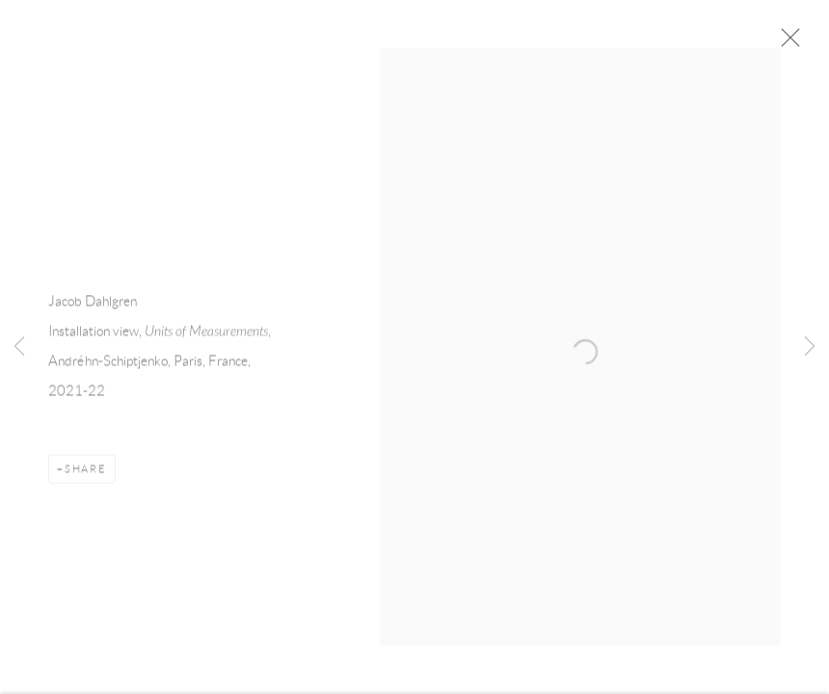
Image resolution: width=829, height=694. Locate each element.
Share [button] (86, 475)
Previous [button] (19, 347)
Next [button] (809, 347)
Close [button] (796, 43)
